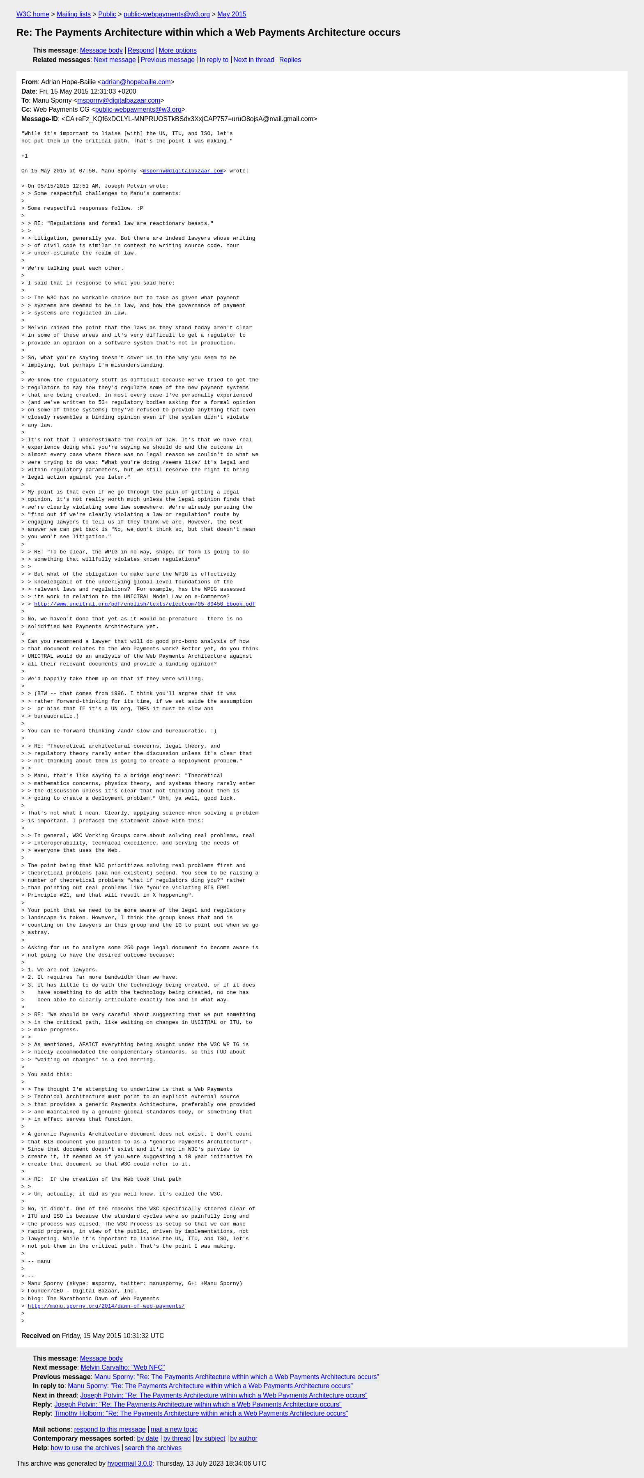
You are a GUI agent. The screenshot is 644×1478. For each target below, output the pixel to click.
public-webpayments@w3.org (167, 14)
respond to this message (109, 1429)
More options (178, 50)
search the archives (153, 1447)
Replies (290, 59)
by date (147, 1438)
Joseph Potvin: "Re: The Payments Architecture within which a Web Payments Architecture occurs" (224, 1395)
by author (244, 1438)
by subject (210, 1438)
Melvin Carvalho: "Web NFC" (123, 1367)
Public (107, 14)
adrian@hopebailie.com (135, 81)
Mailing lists (74, 14)
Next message (115, 59)
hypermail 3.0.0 (129, 1463)
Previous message (168, 59)
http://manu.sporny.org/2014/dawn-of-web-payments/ (106, 1306)
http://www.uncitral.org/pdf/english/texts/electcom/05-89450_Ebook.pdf (144, 604)
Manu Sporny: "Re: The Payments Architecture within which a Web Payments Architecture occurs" (236, 1376)
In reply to (214, 59)
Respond (141, 50)
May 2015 (231, 14)
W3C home (32, 14)
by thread (177, 1438)
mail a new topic (174, 1429)
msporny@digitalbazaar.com (118, 100)
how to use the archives (85, 1447)
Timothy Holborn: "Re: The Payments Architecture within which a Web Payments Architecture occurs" (201, 1413)
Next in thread (253, 59)
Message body (101, 50)
